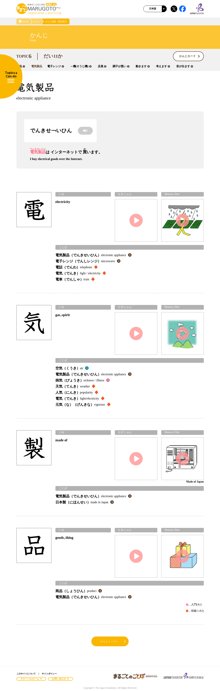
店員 (102, 66)
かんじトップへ (113, 641)
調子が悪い (121, 66)
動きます (143, 66)
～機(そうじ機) (81, 66)
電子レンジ (55, 66)
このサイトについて (26, 673)
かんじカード (189, 56)
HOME (23, 21)
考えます (163, 66)
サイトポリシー (49, 673)
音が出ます (184, 66)
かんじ (37, 21)
